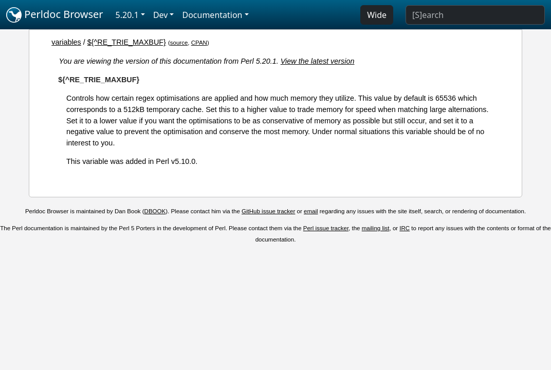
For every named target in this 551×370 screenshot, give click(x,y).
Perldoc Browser (54, 15)
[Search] (475, 15)
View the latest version (318, 61)
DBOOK (155, 211)
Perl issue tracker (325, 228)
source (179, 43)
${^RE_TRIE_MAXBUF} (126, 42)
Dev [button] (160, 15)
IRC (404, 228)
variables (66, 42)
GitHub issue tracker (268, 211)
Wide (377, 15)
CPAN (199, 43)
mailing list (376, 228)
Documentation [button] (212, 15)
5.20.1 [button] (127, 15)
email (311, 211)
